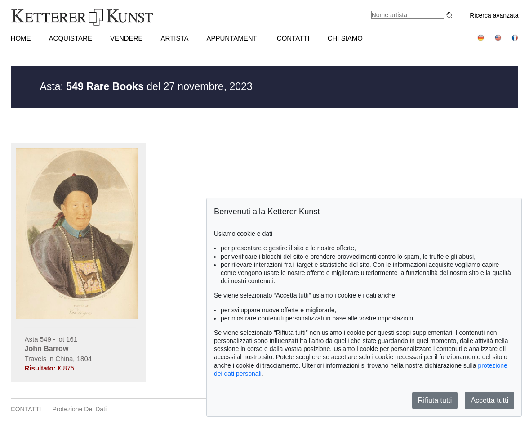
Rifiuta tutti (435, 400)
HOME (21, 38)
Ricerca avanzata (494, 15)
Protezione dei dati (79, 409)
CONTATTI (293, 38)
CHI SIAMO (345, 38)
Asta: (92, 86)
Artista (174, 38)
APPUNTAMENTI (232, 38)
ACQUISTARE (70, 38)
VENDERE (126, 38)
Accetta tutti (489, 400)
